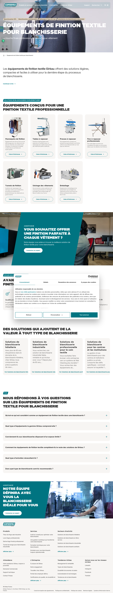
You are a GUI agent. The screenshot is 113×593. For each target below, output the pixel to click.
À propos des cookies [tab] (88, 282)
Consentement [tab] (24, 282)
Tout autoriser (84, 315)
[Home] (4, 55)
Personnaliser (56, 315)
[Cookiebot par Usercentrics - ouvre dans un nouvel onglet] (89, 276)
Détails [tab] (45, 282)
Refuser (28, 315)
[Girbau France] (11, 5)
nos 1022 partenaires (28, 292)
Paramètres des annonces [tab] (67, 282)
